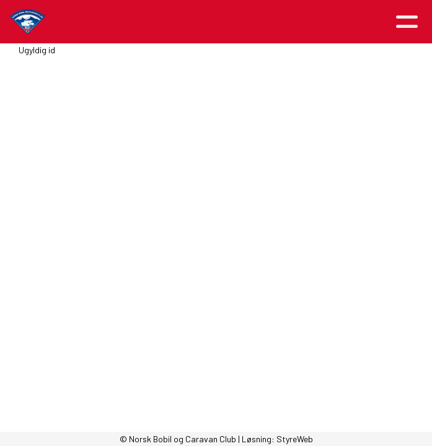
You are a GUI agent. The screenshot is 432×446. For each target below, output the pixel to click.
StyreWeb (294, 439)
